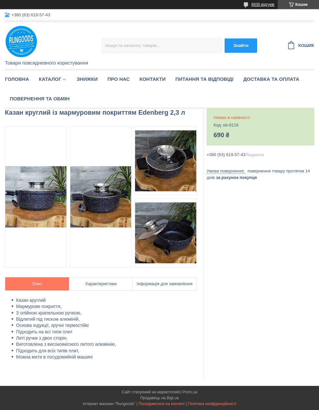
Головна (17, 79)
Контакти (153, 79)
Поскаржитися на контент (162, 404)
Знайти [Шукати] (241, 45)
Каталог (50, 79)
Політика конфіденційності (212, 404)
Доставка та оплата (271, 79)
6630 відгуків (262, 4)
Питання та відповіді (204, 79)
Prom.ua (190, 392)
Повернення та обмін (40, 98)
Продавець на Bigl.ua (159, 398)
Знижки (87, 79)
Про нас (118, 79)
